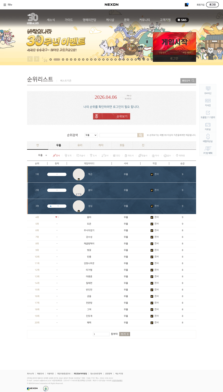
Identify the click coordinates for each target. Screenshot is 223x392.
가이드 (69, 20)
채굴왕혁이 (89, 243)
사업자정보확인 (117, 381)
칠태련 (89, 283)
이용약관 (50, 374)
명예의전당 (89, 20)
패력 (89, 323)
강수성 (89, 237)
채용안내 (40, 374)
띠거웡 (89, 270)
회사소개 (30, 374)
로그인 (212, 4)
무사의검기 (89, 230)
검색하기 (141, 135)
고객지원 (165, 20)
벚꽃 (89, 250)
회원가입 (200, 5)
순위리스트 (40, 79)
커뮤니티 (144, 20)
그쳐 (89, 309)
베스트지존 (65, 80)
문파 (126, 20)
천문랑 (89, 303)
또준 (89, 224)
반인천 (89, 290)
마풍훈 (89, 276)
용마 (89, 217)
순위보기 (122, 116)
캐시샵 (110, 20)
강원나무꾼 (89, 263)
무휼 (87, 135)
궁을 (89, 296)
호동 (122, 145)
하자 (101, 145)
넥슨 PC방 (119, 374)
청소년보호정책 (96, 374)
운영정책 (108, 374)
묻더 (90, 190)
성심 (90, 206)
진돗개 (89, 316)
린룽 (89, 257)
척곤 (90, 174)
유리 (79, 145)
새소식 (51, 20)
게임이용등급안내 (63, 374)
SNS (182, 20)
